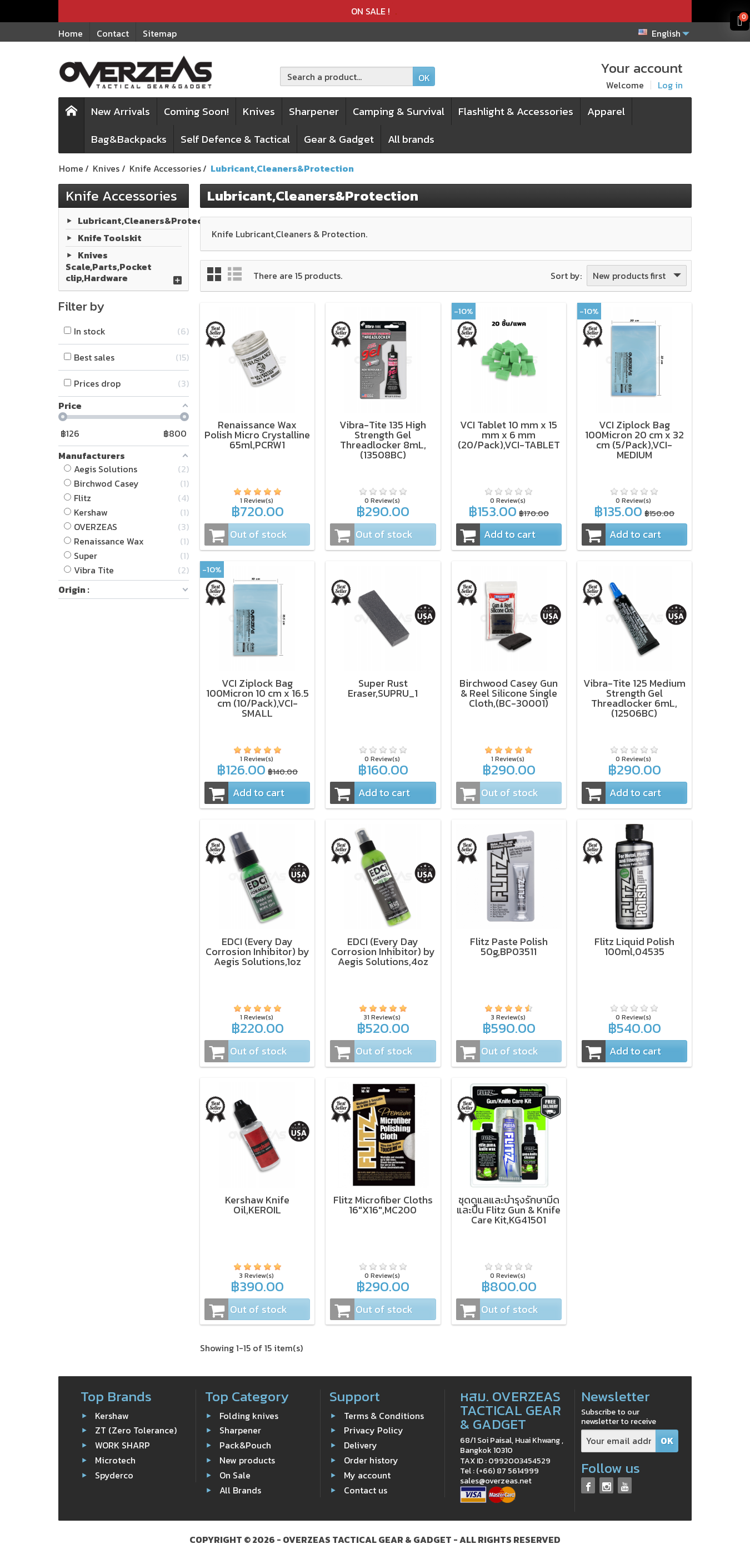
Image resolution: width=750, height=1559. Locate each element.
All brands (411, 139)
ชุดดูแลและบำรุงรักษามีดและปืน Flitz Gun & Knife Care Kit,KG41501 (509, 1209)
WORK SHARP (122, 1445)
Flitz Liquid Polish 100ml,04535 (634, 946)
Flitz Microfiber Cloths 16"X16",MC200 (383, 1204)
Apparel (606, 111)
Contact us (365, 1489)
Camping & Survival (398, 111)
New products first (638, 275)
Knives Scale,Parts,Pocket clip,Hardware (109, 266)
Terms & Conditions (384, 1415)
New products (247, 1460)
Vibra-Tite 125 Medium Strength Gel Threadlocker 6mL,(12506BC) (634, 698)
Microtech (115, 1460)
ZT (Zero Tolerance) (136, 1430)
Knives (259, 111)
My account (367, 1475)
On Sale (235, 1475)
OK (424, 77)
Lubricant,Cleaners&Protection (149, 220)
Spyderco (114, 1475)
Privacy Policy (373, 1430)
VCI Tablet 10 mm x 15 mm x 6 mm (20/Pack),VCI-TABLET (509, 434)
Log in (670, 85)
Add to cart (496, 534)
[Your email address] (618, 1441)
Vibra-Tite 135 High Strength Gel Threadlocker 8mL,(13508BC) (382, 439)
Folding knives (248, 1415)
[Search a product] (346, 76)
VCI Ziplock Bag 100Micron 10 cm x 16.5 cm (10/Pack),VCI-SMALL (257, 698)
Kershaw (112, 1415)
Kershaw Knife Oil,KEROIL (257, 1204)
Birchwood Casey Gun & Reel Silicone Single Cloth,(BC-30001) (508, 693)
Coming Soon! (196, 111)
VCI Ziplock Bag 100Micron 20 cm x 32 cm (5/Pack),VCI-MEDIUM (634, 439)
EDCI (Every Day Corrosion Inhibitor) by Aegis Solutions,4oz (383, 951)
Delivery (360, 1445)
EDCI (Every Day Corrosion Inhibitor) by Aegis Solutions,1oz (257, 951)
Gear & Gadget (339, 139)
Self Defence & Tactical (235, 139)
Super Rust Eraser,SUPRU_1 (383, 688)
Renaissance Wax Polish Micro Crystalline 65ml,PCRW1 (257, 434)
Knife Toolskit (110, 237)
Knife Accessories (121, 195)
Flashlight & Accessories (515, 111)
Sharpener (314, 111)
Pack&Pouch (245, 1445)
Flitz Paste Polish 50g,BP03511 (509, 946)
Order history (371, 1460)
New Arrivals (120, 111)
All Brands (240, 1489)
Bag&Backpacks (129, 139)
